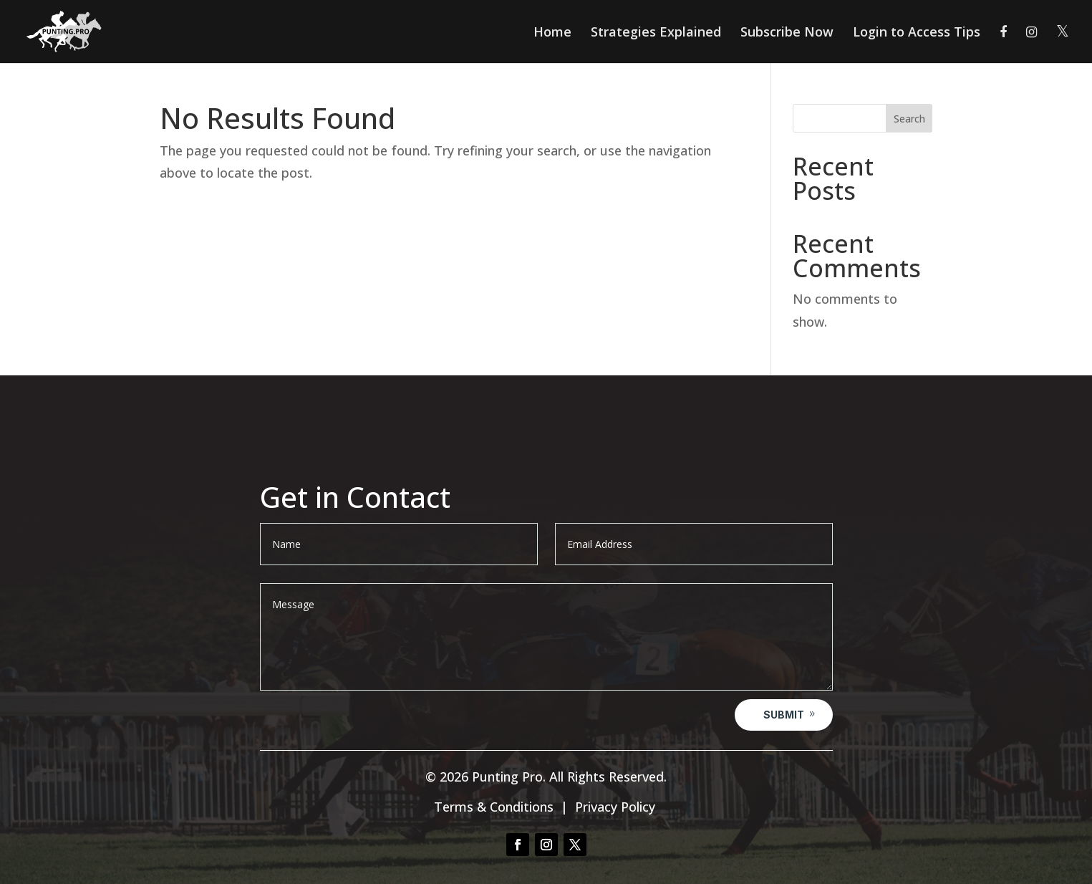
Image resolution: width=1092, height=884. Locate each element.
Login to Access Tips (916, 33)
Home (552, 33)
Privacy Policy (615, 806)
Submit (783, 714)
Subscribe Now (787, 33)
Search (909, 118)
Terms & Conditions (494, 806)
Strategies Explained (656, 33)
